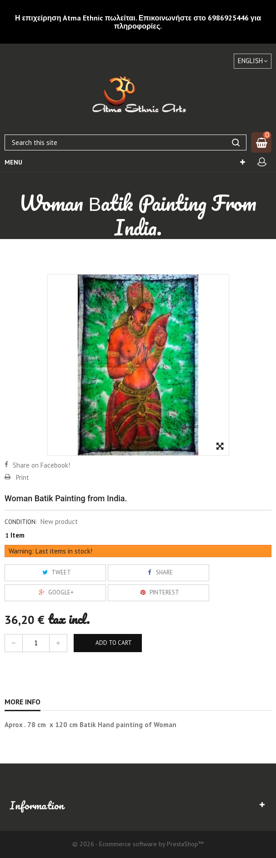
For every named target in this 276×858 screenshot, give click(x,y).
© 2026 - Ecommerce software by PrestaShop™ (138, 844)
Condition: (20, 522)
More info (22, 701)
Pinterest (158, 592)
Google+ (55, 592)
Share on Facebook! (41, 465)
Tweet (55, 572)
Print (22, 477)
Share (159, 572)
